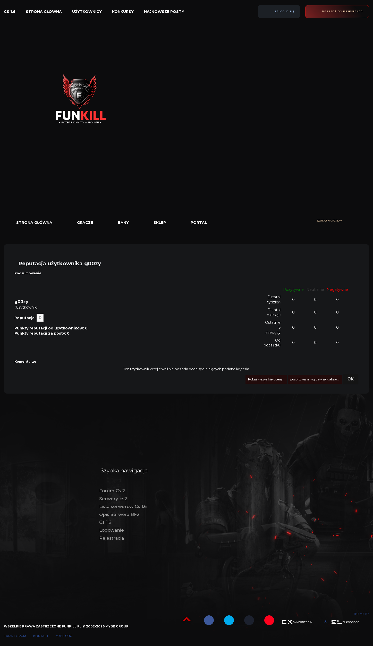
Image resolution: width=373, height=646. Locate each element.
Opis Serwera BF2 (119, 514)
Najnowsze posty (164, 11)
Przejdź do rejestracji (342, 11)
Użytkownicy (87, 11)
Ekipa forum (15, 636)
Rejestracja (111, 538)
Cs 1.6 (9, 11)
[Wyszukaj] (366, 221)
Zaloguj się (284, 11)
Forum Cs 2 (112, 490)
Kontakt (40, 636)
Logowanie (111, 530)
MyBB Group (117, 626)
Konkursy (123, 11)
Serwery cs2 (113, 498)
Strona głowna (44, 11)
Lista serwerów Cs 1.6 (123, 506)
